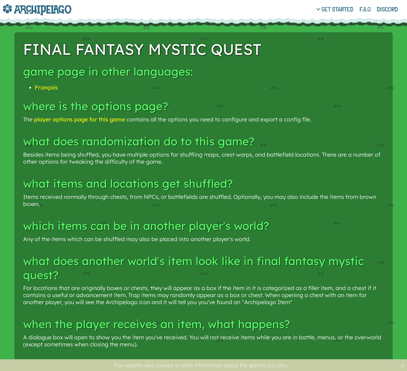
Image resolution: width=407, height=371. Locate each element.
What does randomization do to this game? (138, 141)
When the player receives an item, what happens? (156, 324)
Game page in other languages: (108, 72)
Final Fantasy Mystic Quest (142, 49)
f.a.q (365, 9)
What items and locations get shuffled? (128, 184)
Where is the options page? (95, 106)
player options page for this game (79, 119)
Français (46, 87)
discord (387, 9)
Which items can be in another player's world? (146, 226)
